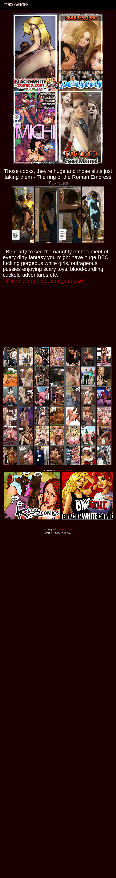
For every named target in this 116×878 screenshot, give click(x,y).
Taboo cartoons (64, 529)
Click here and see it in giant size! (45, 281)
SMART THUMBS (64, 471)
